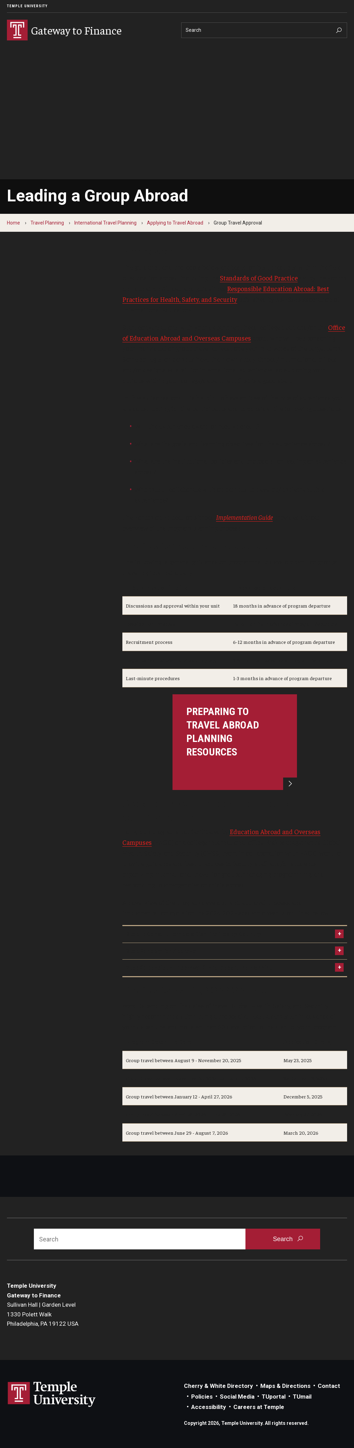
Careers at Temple (258, 1406)
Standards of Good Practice (259, 278)
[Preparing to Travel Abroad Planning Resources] (235, 742)
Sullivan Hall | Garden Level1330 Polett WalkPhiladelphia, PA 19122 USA (42, 1314)
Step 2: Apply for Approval (161, 950)
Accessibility (208, 1406)
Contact (329, 1385)
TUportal (274, 1396)
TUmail (302, 1396)
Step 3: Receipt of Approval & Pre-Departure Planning (199, 967)
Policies (202, 1396)
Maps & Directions (285, 1385)
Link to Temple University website (52, 1394)
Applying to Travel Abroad (175, 223)
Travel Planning (47, 223)
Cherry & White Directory (218, 1385)
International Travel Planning (105, 223)
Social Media (237, 1396)
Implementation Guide (244, 517)
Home (13, 223)
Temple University (27, 6)
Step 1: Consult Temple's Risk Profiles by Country (193, 934)
